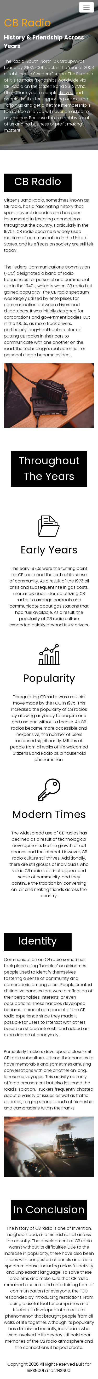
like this (27, 99)
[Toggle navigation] (86, 7)
